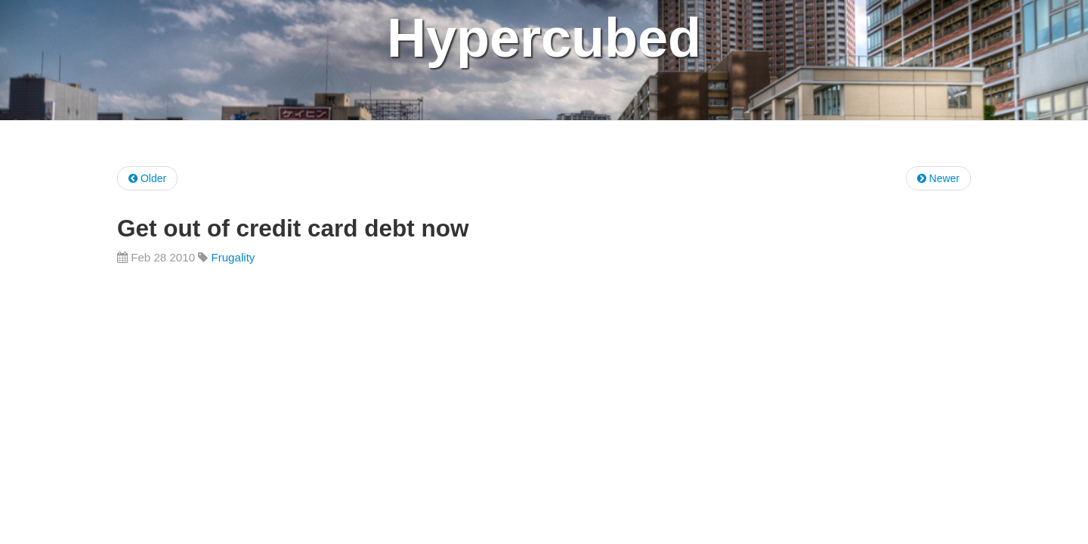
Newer (938, 178)
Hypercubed (544, 38)
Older (147, 178)
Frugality (233, 257)
